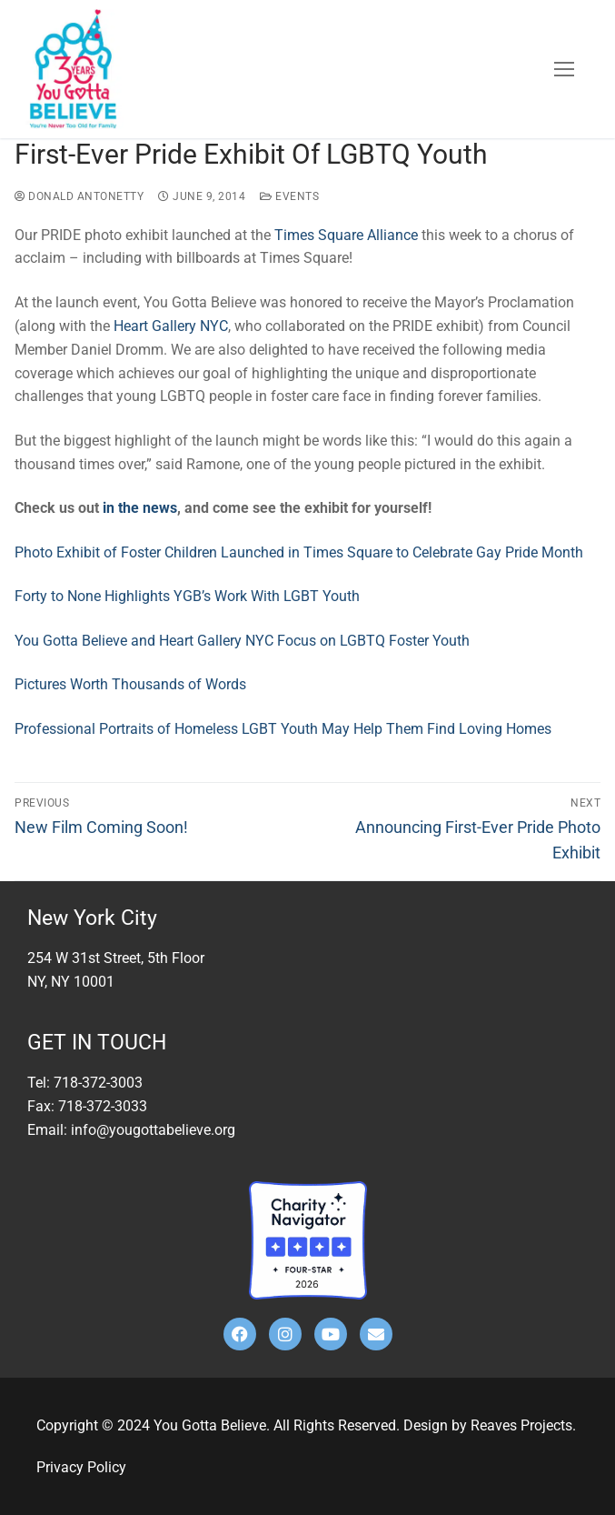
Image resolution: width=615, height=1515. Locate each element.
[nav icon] (564, 69)
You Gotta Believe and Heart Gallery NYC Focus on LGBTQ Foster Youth (244, 640)
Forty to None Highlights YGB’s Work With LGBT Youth (189, 596)
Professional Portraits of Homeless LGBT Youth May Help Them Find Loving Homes (283, 728)
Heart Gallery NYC (171, 326)
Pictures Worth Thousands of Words (132, 684)
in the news (140, 508)
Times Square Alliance (346, 235)
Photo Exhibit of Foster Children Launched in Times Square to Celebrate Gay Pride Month (299, 552)
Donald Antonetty (79, 196)
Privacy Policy (81, 1467)
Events (289, 196)
